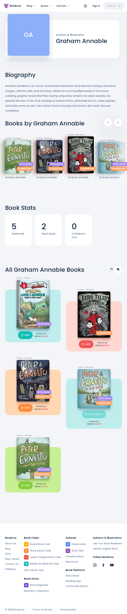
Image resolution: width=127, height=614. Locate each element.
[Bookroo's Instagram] (95, 565)
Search (114, 5)
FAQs (8, 554)
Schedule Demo (75, 556)
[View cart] (85, 6)
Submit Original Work (105, 548)
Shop (31, 5)
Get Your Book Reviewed (107, 543)
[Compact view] (118, 271)
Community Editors (77, 586)
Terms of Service (42, 609)
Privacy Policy (68, 609)
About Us (10, 543)
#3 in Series (57, 166)
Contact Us (12, 564)
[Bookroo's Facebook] (103, 565)
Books (46, 5)
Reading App (73, 581)
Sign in (96, 5)
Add (25, 337)
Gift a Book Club (34, 570)
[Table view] (111, 271)
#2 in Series (105, 400)
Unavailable (94, 416)
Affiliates (10, 569)
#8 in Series (44, 325)
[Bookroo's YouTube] (112, 565)
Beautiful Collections (36, 590)
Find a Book (72, 576)
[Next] (118, 124)
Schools (62, 5)
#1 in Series (26, 166)
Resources (72, 561)
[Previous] (108, 124)
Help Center (12, 559)
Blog (7, 548)
